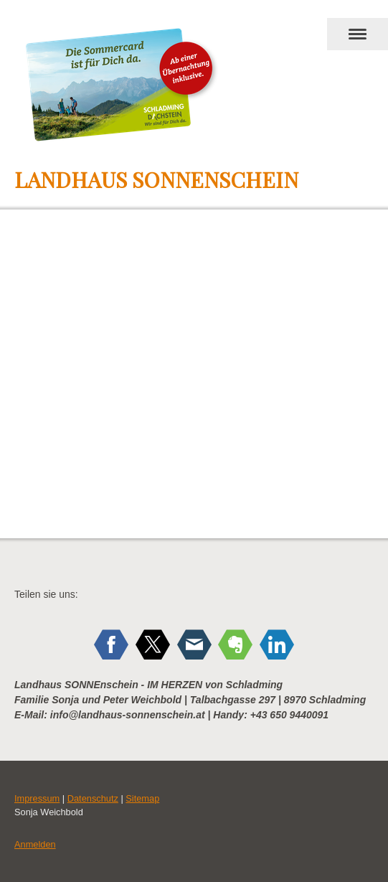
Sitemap (142, 798)
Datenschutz (92, 798)
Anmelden (35, 844)
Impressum (37, 798)
